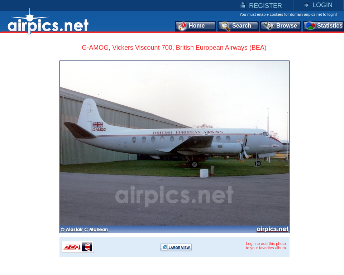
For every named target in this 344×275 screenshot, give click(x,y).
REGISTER (265, 5)
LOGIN (322, 5)
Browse (279, 26)
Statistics (324, 26)
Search (235, 26)
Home (191, 26)
